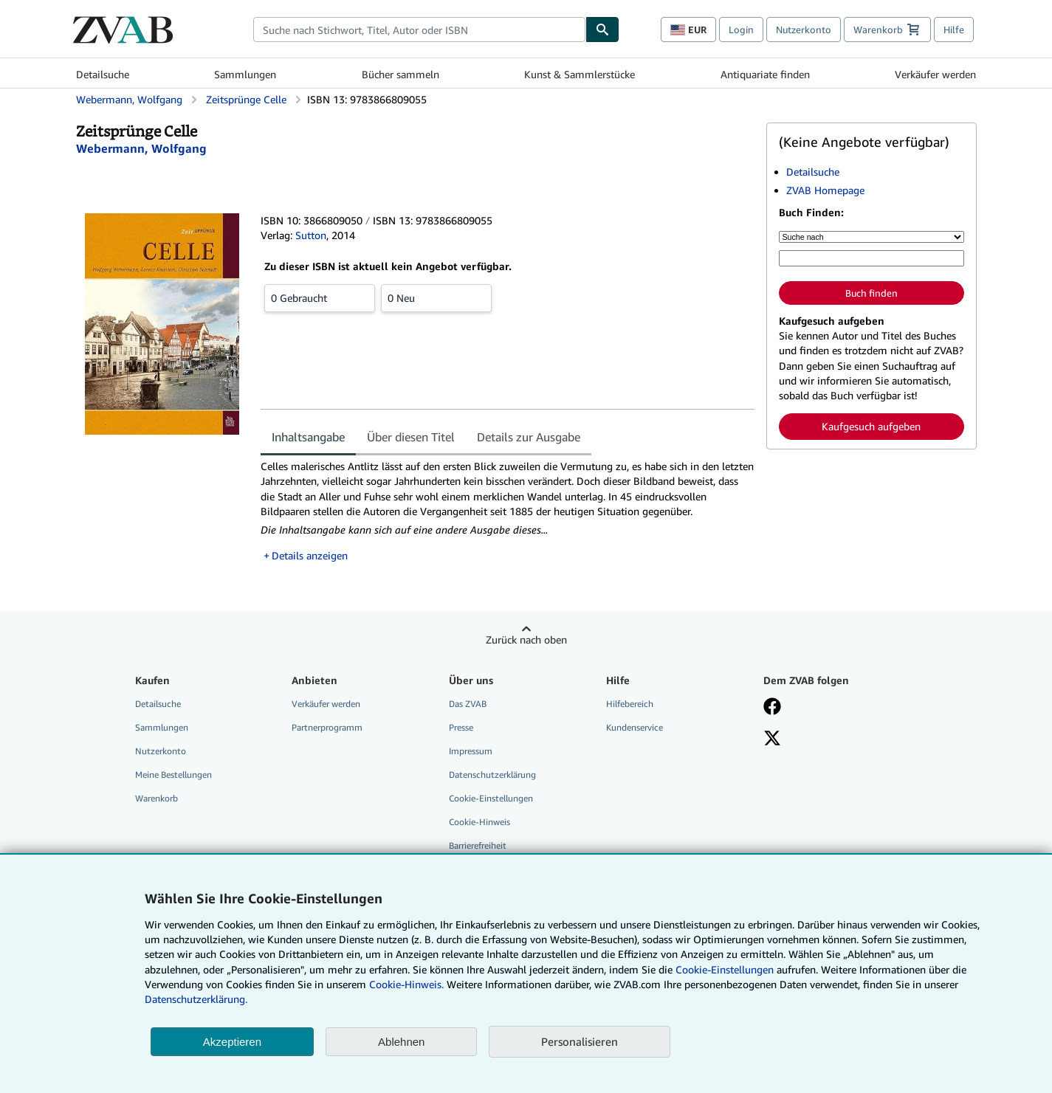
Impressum (470, 750)
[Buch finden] (602, 29)
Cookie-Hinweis (479, 821)
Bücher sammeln (400, 74)
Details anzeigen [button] (310, 555)
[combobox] (419, 29)
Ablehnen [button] (401, 1041)
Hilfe (953, 29)
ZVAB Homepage (825, 190)
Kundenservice (634, 727)
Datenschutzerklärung (492, 774)
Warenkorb (156, 798)
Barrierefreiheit (477, 845)
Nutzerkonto (803, 29)
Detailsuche (102, 74)
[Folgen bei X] (772, 739)
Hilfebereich (629, 703)
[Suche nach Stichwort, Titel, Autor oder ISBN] (871, 258)
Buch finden (871, 293)
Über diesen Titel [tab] (411, 437)
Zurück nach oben (526, 639)
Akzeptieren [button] (232, 1041)
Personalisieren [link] (579, 1041)
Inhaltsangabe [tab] (308, 437)
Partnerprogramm (327, 727)
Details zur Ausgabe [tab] (528, 437)
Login (741, 29)
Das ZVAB (468, 703)
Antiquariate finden (765, 74)
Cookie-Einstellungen (724, 969)
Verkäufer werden (935, 74)
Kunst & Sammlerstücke (579, 74)
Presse (461, 727)
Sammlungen (245, 74)
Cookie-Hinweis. (406, 984)
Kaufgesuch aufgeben (871, 426)
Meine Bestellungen (173, 774)
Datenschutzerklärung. (196, 999)
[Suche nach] (871, 237)
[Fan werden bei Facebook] (772, 708)
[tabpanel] (507, 510)
